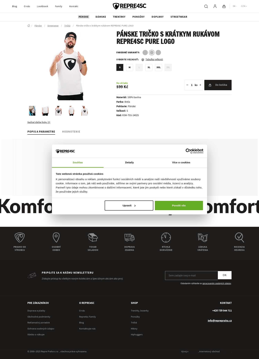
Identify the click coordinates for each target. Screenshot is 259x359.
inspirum (193, 351)
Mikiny (134, 328)
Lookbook (42, 6)
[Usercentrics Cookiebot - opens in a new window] (188, 151)
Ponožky (135, 316)
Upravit (129, 205)
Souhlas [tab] (78, 162)
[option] (145, 52)
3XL (168, 67)
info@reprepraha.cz (220, 321)
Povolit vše (179, 205)
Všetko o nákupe (35, 334)
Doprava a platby (36, 310)
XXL (159, 67)
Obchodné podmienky (38, 316)
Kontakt (73, 6)
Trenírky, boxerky (140, 310)
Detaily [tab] (129, 162)
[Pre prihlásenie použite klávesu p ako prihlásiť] (215, 6)
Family (58, 6)
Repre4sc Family (87, 316)
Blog (14, 6)
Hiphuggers (137, 334)
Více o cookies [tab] (181, 162)
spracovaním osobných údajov (216, 283)
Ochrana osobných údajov (40, 328)
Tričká (134, 322)
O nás (27, 6)
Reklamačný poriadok (38, 322)
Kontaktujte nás (87, 328)
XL (149, 67)
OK (225, 275)
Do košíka (218, 85)
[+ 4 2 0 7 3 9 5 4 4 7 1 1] (222, 311)
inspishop (225, 351)
